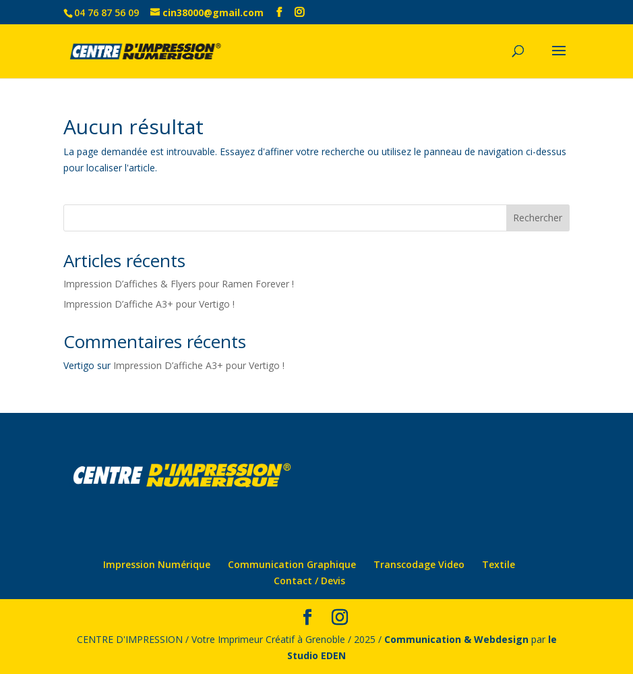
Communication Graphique (292, 564)
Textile (498, 564)
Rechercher (537, 217)
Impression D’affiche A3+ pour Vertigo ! (149, 304)
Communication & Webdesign (456, 639)
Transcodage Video (418, 564)
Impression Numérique (156, 564)
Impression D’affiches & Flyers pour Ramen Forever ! (178, 283)
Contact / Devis (309, 580)
